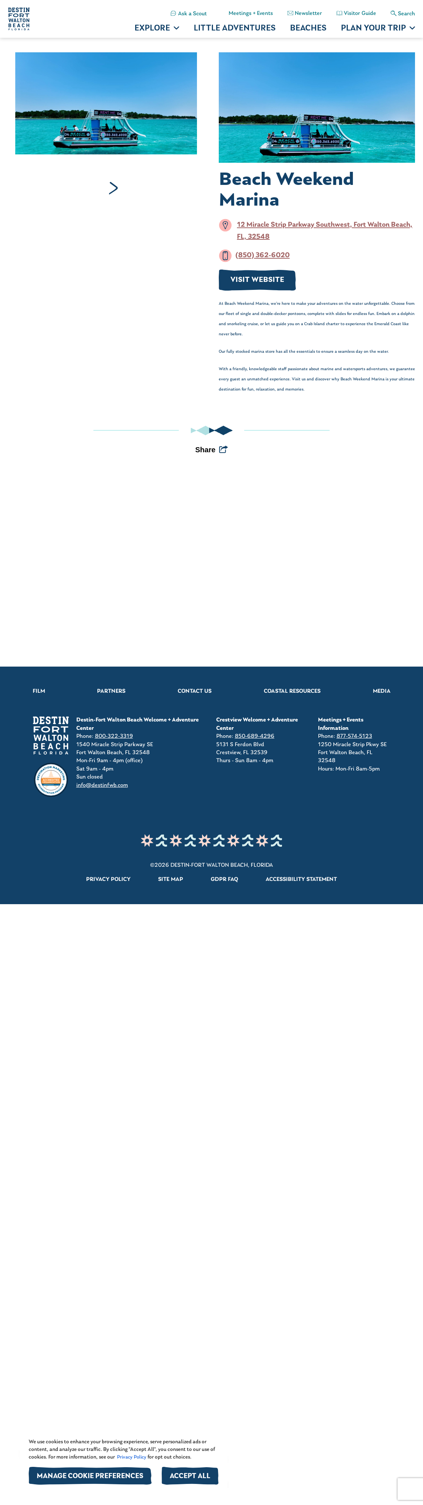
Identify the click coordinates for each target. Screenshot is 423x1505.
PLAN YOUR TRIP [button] (373, 28)
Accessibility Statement (301, 879)
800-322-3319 (114, 736)
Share (205, 450)
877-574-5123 (354, 736)
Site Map (170, 879)
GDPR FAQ (224, 879)
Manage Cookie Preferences (90, 1476)
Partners (111, 691)
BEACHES (308, 28)
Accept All (190, 1476)
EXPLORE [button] (152, 28)
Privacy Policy (131, 1457)
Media (382, 691)
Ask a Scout (192, 14)
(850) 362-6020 (262, 255)
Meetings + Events (251, 13)
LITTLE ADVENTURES (234, 28)
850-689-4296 (254, 736)
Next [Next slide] (113, 188)
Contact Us (195, 691)
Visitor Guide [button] (360, 13)
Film (39, 691)
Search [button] (406, 14)
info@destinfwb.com (102, 785)
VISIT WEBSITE (257, 280)
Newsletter (308, 13)
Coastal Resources (292, 691)
